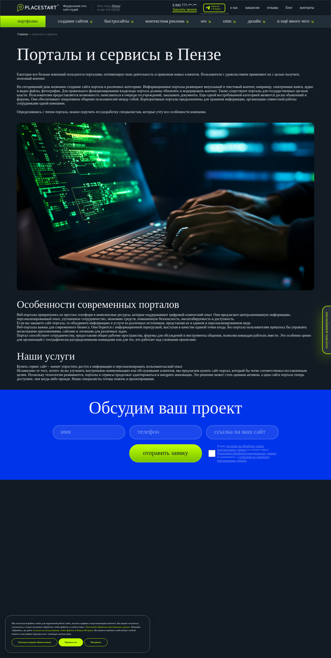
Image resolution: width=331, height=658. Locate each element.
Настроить (101, 642)
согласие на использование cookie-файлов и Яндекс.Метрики (63, 630)
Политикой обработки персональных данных (108, 626)
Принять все (74, 642)
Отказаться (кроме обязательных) (36, 642)
